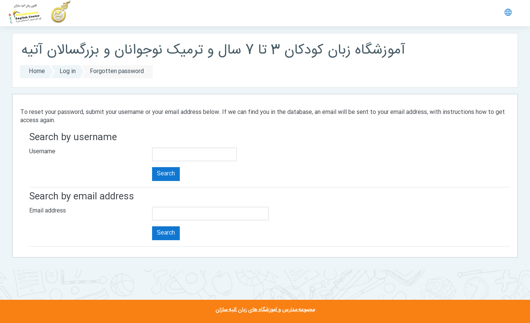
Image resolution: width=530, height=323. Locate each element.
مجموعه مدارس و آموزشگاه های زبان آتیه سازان (265, 309)
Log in (68, 71)
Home (37, 71)
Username (42, 151)
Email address (47, 210)
